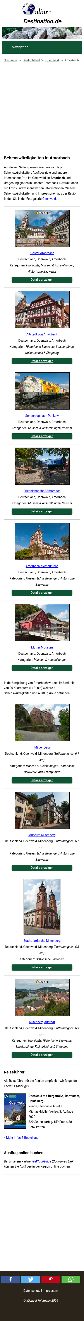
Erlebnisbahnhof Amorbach (42, 491)
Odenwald (49, 198)
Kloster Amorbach (42, 253)
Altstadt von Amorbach (42, 334)
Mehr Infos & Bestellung (22, 1137)
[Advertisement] (41, 109)
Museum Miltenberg (42, 835)
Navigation (17, 47)
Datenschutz (31, 1290)
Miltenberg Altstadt (42, 1022)
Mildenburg (42, 747)
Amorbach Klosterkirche (42, 566)
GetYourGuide (41, 1161)
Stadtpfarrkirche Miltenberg (41, 940)
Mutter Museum (42, 647)
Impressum (50, 1290)
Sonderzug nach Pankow (42, 415)
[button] (10, 1279)
